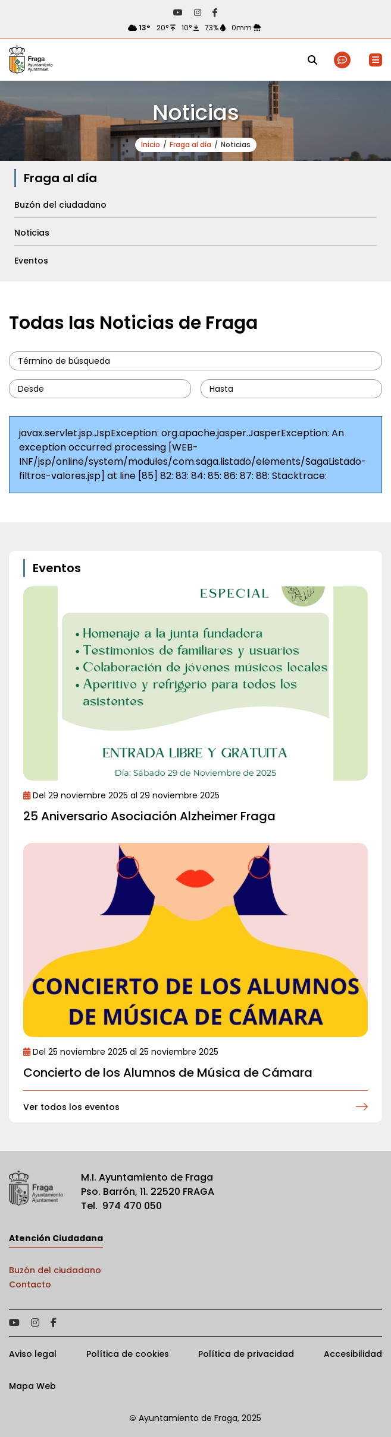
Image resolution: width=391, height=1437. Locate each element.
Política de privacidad (246, 1354)
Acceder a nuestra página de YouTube (178, 12)
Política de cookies (127, 1354)
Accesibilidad (353, 1354)
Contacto (30, 1284)
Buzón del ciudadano (55, 1270)
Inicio (150, 144)
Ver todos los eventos (71, 1107)
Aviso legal (33, 1354)
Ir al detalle (195, 683)
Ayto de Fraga (31, 60)
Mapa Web (32, 1386)
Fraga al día (190, 144)
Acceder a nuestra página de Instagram (197, 12)
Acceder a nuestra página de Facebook (215, 12)
